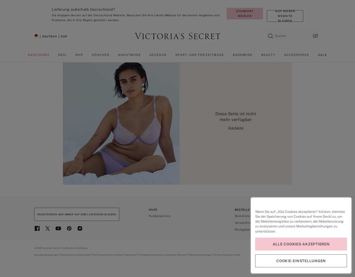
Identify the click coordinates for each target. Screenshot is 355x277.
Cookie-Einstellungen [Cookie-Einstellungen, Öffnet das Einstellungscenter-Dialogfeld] (301, 261)
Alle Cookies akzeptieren (301, 244)
